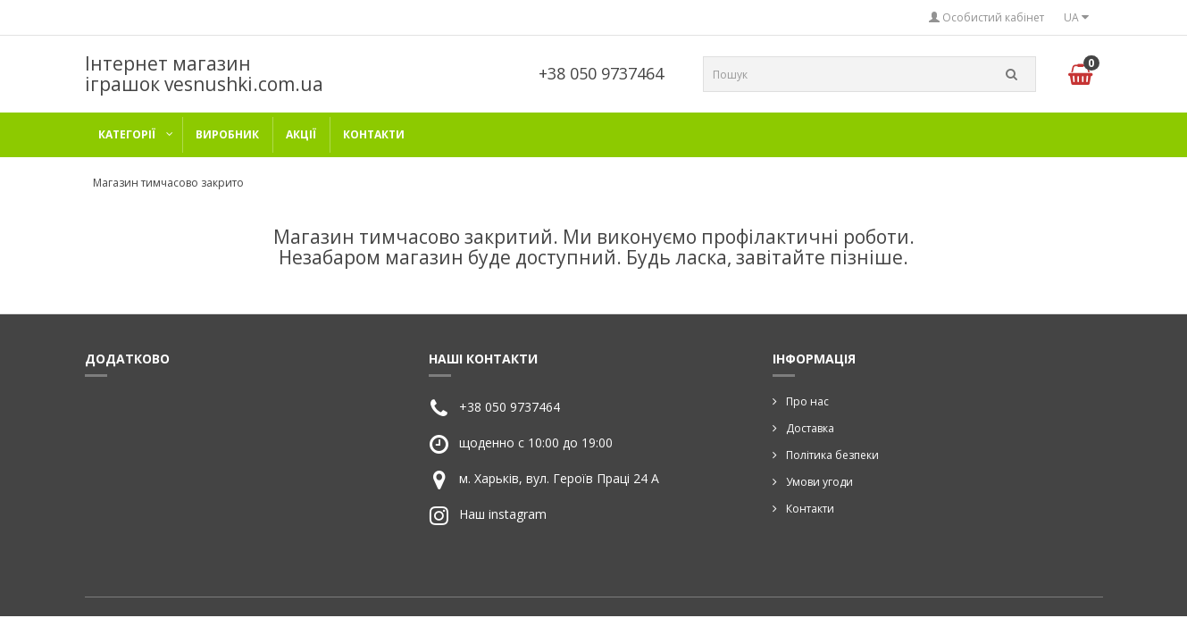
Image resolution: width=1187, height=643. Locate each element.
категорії (126, 134)
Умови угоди (819, 482)
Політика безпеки (832, 455)
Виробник (227, 134)
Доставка (810, 428)
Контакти (374, 134)
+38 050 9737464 (601, 73)
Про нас (807, 401)
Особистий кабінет (986, 17)
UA (1076, 17)
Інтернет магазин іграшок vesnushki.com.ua (204, 73)
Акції (301, 134)
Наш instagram (503, 513)
